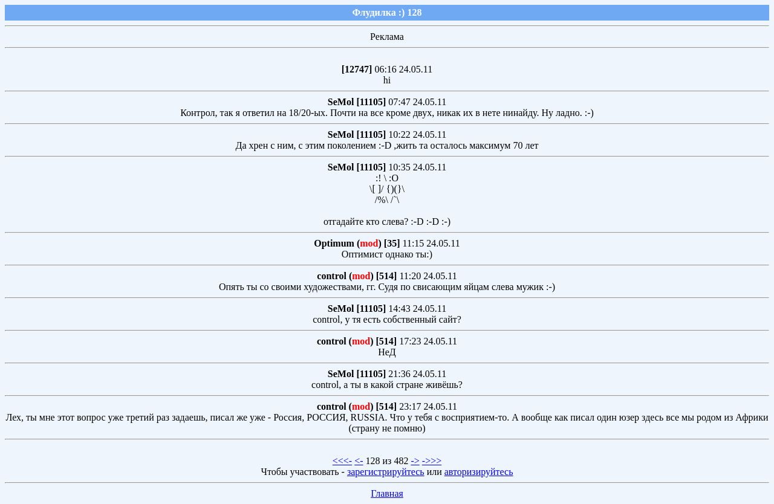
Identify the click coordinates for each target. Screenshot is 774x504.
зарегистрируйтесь (385, 472)
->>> (431, 461)
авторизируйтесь (478, 472)
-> (415, 461)
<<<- (342, 461)
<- (358, 461)
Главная (387, 493)
